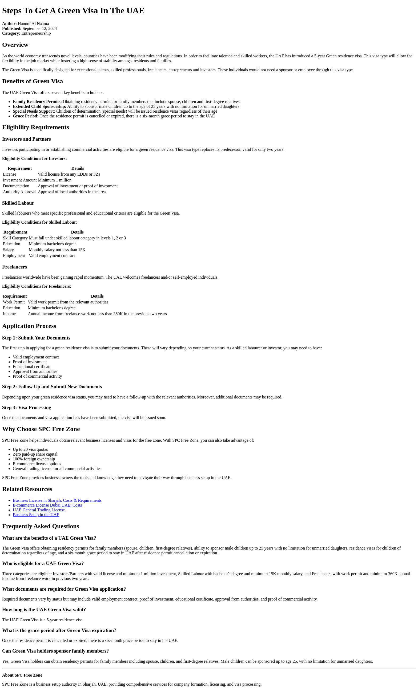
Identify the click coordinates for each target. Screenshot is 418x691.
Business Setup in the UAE (36, 514)
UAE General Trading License (39, 510)
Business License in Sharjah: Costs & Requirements (57, 500)
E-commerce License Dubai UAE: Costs (47, 505)
